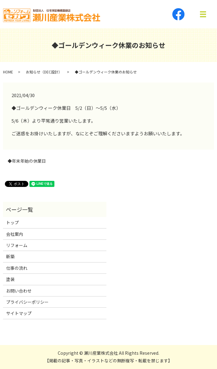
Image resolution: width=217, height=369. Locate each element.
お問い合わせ (19, 291)
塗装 (10, 279)
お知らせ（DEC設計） (44, 71)
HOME (8, 71)
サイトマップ (19, 313)
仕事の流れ (16, 268)
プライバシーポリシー (27, 302)
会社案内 (14, 234)
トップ (12, 222)
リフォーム (16, 245)
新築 (10, 256)
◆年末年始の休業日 (27, 161)
